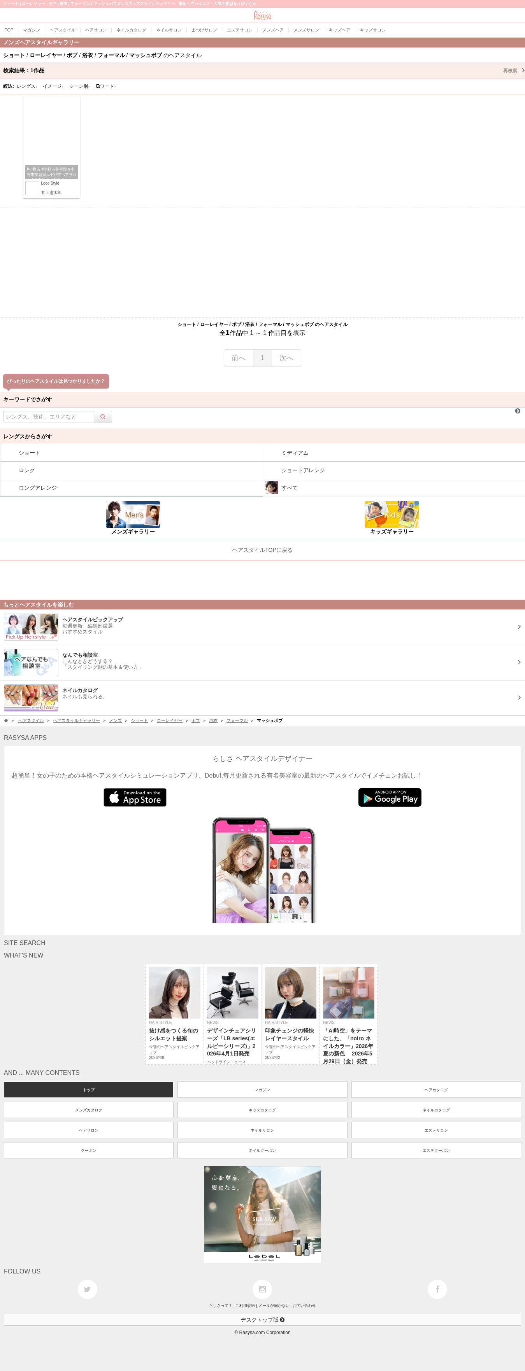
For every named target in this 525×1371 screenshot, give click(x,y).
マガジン (262, 1090)
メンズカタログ (88, 1110)
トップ (89, 1090)
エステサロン (436, 1130)
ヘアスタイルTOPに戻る (262, 550)
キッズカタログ (262, 1110)
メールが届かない (274, 1305)
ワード (106, 86)
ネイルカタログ (436, 1110)
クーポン (89, 1150)
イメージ (53, 86)
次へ (286, 358)
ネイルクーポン (262, 1150)
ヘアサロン (88, 1130)
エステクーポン (436, 1150)
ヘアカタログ (436, 1090)
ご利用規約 (245, 1305)
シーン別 (79, 86)
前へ (239, 358)
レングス (27, 86)
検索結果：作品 (264, 70)
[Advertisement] (262, 262)
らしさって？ (220, 1305)
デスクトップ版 (263, 1320)
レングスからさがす (27, 436)
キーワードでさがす (27, 399)
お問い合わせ (304, 1305)
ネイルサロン (262, 1130)
